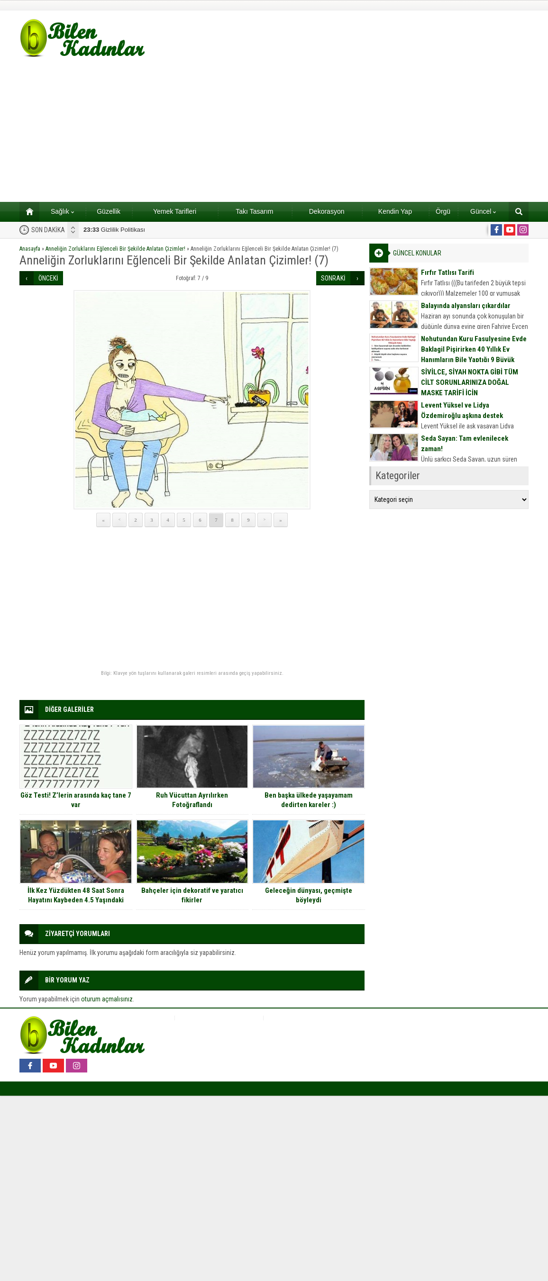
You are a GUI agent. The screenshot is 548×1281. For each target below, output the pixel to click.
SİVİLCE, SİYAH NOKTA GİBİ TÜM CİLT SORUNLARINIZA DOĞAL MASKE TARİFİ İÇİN (469, 382)
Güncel (483, 211)
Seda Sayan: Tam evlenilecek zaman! (464, 443)
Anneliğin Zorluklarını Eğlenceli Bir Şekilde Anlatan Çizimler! (115, 248)
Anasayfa (29, 248)
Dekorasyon (327, 211)
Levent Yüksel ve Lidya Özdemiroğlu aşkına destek (462, 410)
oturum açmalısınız (107, 999)
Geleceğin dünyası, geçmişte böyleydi (308, 895)
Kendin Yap (395, 211)
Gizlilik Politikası (114, 229)
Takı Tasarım (254, 211)
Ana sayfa (26, 211)
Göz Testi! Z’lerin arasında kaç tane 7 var (75, 800)
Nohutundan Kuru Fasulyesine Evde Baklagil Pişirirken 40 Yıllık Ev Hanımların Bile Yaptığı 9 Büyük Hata (474, 354)
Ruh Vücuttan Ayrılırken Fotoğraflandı (192, 800)
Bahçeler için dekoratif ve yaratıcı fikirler (192, 895)
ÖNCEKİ (48, 278)
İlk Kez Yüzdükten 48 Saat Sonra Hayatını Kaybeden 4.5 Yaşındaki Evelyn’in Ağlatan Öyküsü (75, 900)
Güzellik (108, 211)
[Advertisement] (274, 130)
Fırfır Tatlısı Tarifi (447, 272)
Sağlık (62, 211)
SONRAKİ (333, 278)
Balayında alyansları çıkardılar (466, 305)
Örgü (443, 211)
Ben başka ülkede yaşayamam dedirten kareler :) (309, 800)
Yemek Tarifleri (174, 211)
